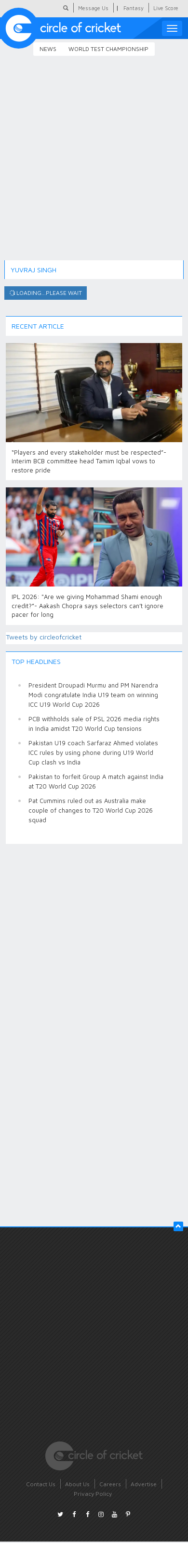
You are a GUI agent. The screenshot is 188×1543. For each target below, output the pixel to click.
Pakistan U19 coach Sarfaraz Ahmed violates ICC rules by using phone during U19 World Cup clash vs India (93, 752)
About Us (77, 1484)
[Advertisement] (90, 165)
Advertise (144, 1484)
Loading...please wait (45, 293)
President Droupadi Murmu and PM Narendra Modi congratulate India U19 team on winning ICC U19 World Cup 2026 (93, 694)
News (48, 48)
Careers (110, 1484)
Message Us (93, 8)
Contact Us (40, 1484)
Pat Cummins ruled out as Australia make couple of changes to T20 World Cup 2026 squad (90, 810)
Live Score (165, 8)
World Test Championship (108, 48)
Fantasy (133, 8)
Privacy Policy (93, 1493)
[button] (178, 1226)
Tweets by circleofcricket (43, 637)
